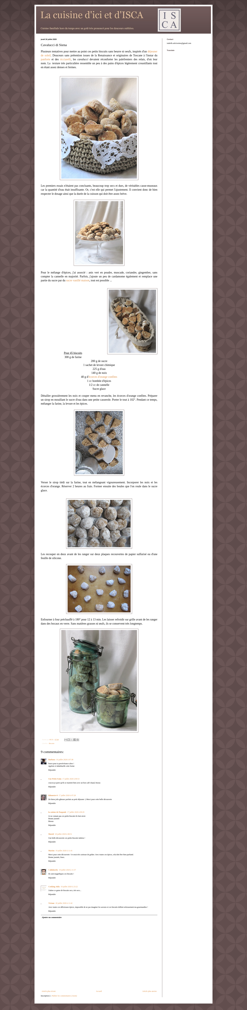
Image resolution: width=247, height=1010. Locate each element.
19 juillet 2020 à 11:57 (67, 870)
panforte (45, 59)
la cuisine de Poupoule (57, 812)
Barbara (51, 759)
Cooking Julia (54, 887)
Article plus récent (49, 991)
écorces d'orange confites (103, 376)
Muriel (51, 834)
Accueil (99, 991)
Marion (51, 851)
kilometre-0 (53, 795)
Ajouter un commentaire (52, 917)
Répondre (52, 770)
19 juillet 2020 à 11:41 (63, 851)
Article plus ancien (149, 991)
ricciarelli (65, 59)
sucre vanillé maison (77, 280)
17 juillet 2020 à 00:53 (71, 779)
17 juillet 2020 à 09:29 (75, 812)
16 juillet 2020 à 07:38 (64, 759)
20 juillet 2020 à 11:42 (63, 903)
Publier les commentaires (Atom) (64, 996)
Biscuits (51, 743)
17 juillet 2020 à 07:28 (67, 795)
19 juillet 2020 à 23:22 (69, 887)
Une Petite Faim (54, 779)
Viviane (51, 903)
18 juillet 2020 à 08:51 (63, 834)
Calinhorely (53, 870)
